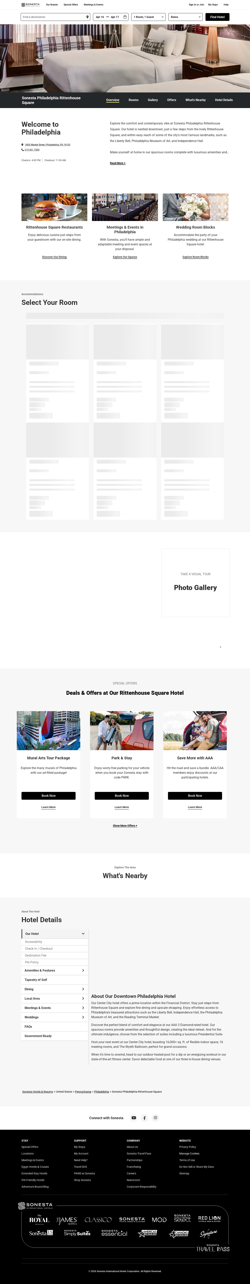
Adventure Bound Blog (35, 1186)
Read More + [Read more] (118, 163)
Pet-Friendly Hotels (32, 1180)
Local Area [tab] (55, 998)
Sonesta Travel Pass (139, 1153)
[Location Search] (55, 17)
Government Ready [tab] (38, 1036)
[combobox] (55, 17)
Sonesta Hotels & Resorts (37, 1091)
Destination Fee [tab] (35, 955)
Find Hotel (217, 17)
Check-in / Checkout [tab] (39, 948)
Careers (131, 1173)
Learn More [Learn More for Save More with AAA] (195, 807)
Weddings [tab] (55, 1017)
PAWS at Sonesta (84, 1173)
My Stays (213, 4)
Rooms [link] (133, 100)
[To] (115, 16)
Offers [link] (171, 100)
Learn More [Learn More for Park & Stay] (122, 807)
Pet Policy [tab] (32, 962)
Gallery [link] (153, 100)
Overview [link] (112, 100)
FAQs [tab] (28, 1026)
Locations (27, 1153)
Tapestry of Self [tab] (36, 980)
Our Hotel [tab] (55, 934)
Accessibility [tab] (33, 942)
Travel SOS (80, 1166)
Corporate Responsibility (141, 1186)
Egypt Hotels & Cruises (35, 1166)
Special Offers (71, 4)
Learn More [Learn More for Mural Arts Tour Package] (48, 807)
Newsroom (133, 1180)
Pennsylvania (83, 1091)
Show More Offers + (125, 825)
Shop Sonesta (82, 1180)
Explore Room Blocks (196, 256)
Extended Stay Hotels (34, 1173)
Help (226, 4)
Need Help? (81, 1160)
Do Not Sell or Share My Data (196, 1166)
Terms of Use (187, 1160)
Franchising (134, 1166)
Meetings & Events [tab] (55, 1008)
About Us (132, 1146)
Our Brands (52, 4)
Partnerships (134, 1160)
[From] (99, 16)
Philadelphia (101, 1091)
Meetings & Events (93, 4)
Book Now (49, 796)
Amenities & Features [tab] (55, 970)
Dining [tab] (55, 989)
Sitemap (184, 1173)
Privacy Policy (187, 1146)
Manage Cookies (189, 1153)
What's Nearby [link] (196, 100)
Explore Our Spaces (125, 256)
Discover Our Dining (54, 256)
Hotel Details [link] (224, 100)
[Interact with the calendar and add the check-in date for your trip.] (125, 17)
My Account (81, 1153)
